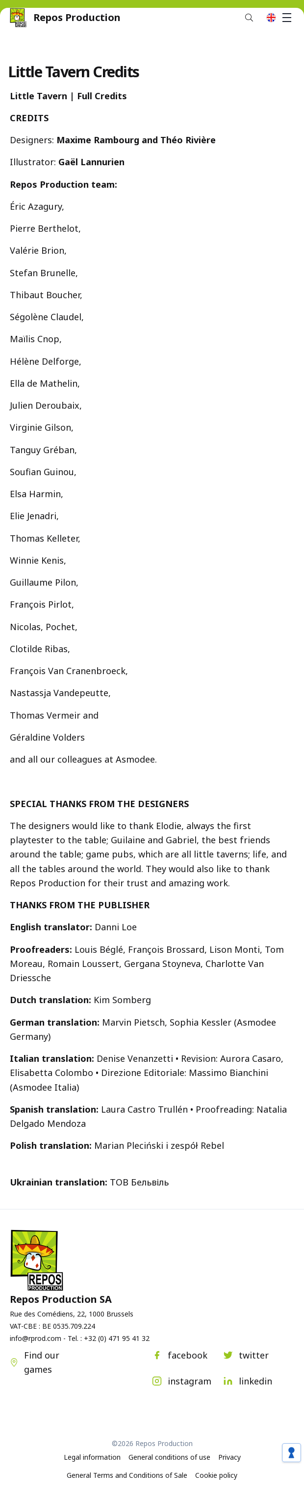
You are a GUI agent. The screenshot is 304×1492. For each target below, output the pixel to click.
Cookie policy (216, 1475)
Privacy (229, 1457)
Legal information (92, 1457)
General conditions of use (169, 1457)
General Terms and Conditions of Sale (127, 1475)
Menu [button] (288, 17)
